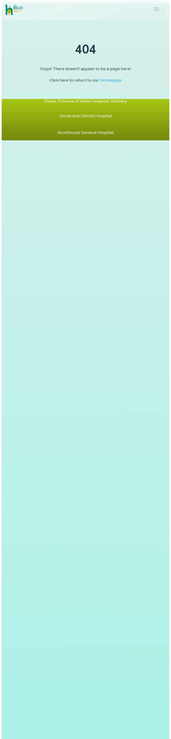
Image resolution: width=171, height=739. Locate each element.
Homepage (111, 80)
